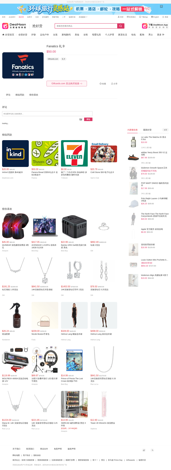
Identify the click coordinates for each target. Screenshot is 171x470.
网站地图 (16, 455)
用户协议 (26, 455)
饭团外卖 (72, 17)
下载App (143, 17)
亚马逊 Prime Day (115, 460)
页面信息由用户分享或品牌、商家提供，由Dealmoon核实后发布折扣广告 (40, 465)
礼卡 (63, 59)
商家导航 (55, 17)
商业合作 (44, 449)
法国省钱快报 (57, 460)
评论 (88, 119)
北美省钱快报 (14, 25)
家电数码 (66, 34)
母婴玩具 (96, 34)
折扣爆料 (45, 17)
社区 (37, 17)
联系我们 (131, 17)
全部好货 (22, 34)
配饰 (142, 34)
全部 (165, 130)
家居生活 (122, 34)
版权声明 (71, 449)
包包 (133, 34)
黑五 (103, 460)
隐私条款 (37, 455)
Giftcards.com (53, 59)
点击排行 (12, 17)
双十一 (95, 460)
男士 (150, 34)
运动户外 (44, 34)
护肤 (33, 34)
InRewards (130, 460)
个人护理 (109, 34)
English (155, 17)
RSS (152, 450)
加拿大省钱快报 (28, 460)
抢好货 (21, 17)
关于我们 (16, 449)
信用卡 (29, 17)
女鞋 (85, 34)
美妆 (77, 34)
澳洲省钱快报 (83, 460)
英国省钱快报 (42, 460)
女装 (55, 34)
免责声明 (58, 449)
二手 (63, 17)
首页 (3, 17)
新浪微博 (144, 450)
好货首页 (8, 34)
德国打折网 (70, 460)
